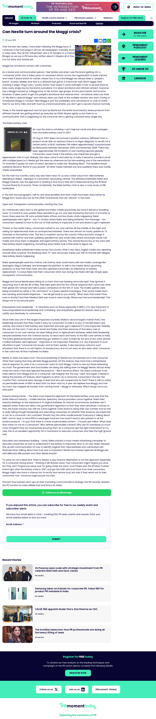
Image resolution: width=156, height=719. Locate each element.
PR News (35, 23)
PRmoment (106, 689)
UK (142, 7)
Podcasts (56, 23)
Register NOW (78, 672)
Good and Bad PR (78, 23)
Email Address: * (15, 524)
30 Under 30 (26, 18)
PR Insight (13, 23)
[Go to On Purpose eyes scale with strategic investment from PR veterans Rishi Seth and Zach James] (56, 572)
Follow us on (49, 689)
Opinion (99, 23)
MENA (148, 7)
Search (151, 18)
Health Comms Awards (53, 18)
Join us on (77, 689)
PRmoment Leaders (83, 18)
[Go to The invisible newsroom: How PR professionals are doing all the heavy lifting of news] (56, 634)
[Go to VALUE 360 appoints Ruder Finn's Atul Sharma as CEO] (56, 613)
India (136, 7)
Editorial (9, 18)
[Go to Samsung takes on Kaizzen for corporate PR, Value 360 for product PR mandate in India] (56, 593)
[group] (78, 7)
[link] (78, 7)
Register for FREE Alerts (132, 18)
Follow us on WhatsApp (57, 492)
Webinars (108, 18)
